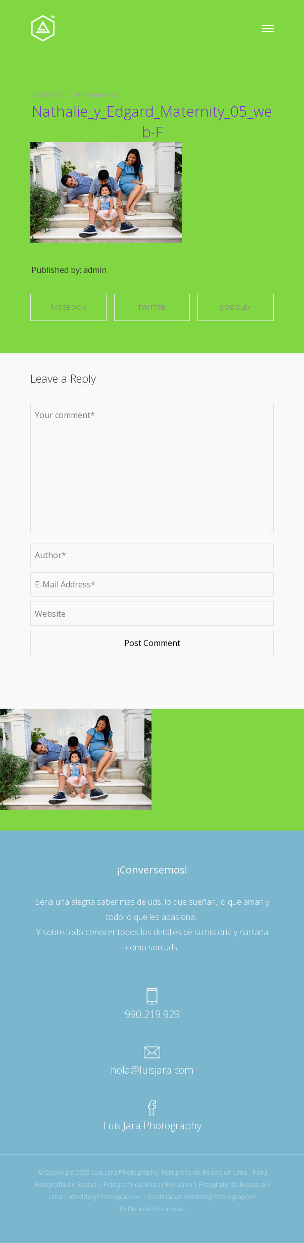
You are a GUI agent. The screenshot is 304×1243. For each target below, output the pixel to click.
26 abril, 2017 (51, 94)
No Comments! (98, 94)
